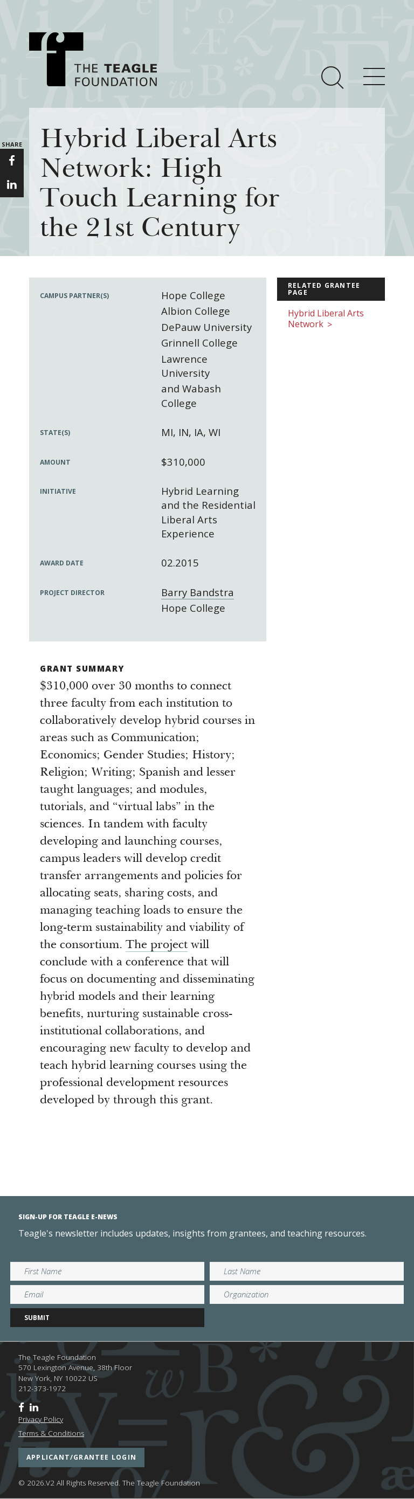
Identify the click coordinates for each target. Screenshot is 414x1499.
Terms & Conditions (51, 1433)
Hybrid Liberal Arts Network (326, 319)
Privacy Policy (40, 1419)
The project (157, 945)
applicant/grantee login (81, 1457)
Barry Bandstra (197, 592)
